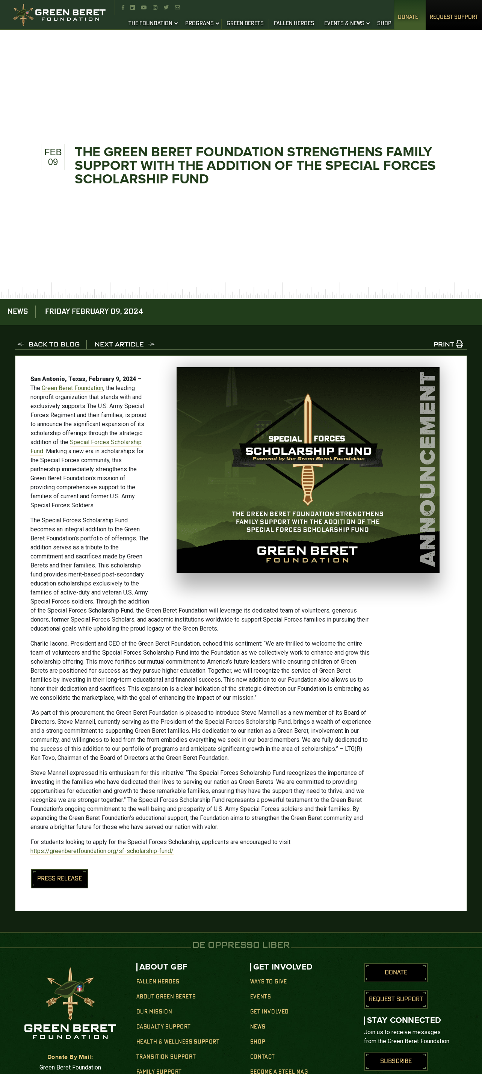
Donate (408, 17)
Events (260, 997)
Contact (262, 1057)
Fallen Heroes (158, 982)
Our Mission (154, 1012)
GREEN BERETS (245, 24)
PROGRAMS (199, 24)
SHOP (384, 24)
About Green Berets (166, 997)
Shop (257, 1042)
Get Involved (269, 1012)
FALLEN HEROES (294, 24)
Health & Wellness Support (178, 1042)
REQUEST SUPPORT (454, 17)
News (257, 1027)
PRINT (444, 345)
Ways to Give (268, 982)
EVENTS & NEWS (344, 24)
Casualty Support (163, 1027)
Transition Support (166, 1057)
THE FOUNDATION (150, 24)
